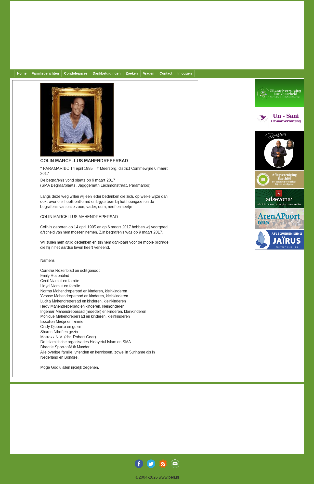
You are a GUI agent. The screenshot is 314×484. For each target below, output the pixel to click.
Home (21, 73)
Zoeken (132, 73)
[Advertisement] (157, 35)
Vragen (149, 73)
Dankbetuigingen (107, 73)
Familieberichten (45, 73)
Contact (165, 73)
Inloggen (184, 73)
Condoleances (76, 73)
